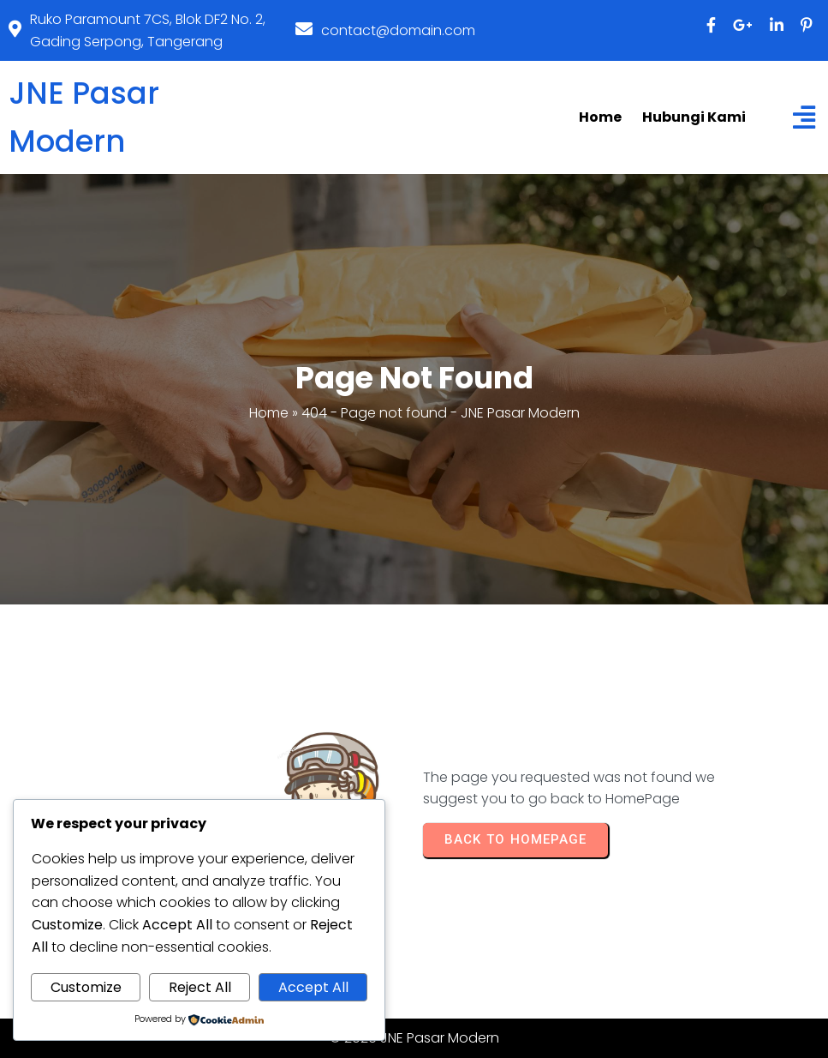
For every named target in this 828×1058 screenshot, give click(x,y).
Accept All (313, 987)
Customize (86, 987)
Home (269, 413)
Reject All (200, 987)
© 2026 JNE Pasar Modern (414, 1038)
